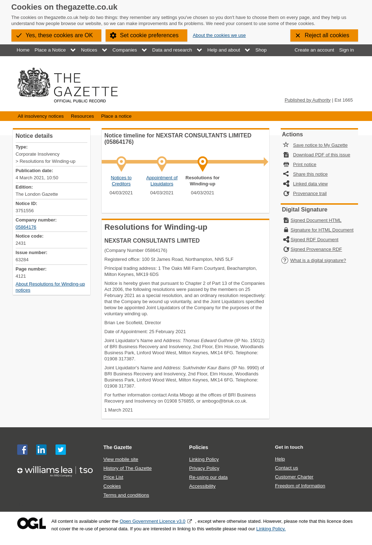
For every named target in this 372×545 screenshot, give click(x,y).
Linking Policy (204, 459)
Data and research (172, 50)
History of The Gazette (127, 468)
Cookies (112, 486)
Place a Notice (50, 50)
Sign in (346, 50)
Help (280, 459)
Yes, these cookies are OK (59, 35)
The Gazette (117, 447)
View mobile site (120, 459)
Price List (113, 477)
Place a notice (116, 116)
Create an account (314, 50)
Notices (89, 50)
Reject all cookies (327, 35)
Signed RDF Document (315, 239)
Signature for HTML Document (322, 230)
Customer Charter (294, 477)
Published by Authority (308, 100)
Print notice (305, 164)
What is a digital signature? (313, 260)
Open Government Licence (31, 523)
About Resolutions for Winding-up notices (50, 287)
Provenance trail (310, 193)
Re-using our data (208, 477)
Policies (198, 447)
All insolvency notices (41, 116)
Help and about (223, 50)
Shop (261, 50)
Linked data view (310, 183)
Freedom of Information (300, 485)
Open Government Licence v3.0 (152, 521)
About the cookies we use (219, 35)
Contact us (286, 468)
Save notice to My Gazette (320, 145)
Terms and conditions (126, 495)
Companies (124, 50)
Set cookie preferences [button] (149, 35)
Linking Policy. (271, 528)
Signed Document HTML (316, 220)
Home (23, 50)
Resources (82, 116)
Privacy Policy (204, 468)
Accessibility (202, 486)
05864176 (26, 227)
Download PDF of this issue (322, 154)
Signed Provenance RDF (316, 249)
